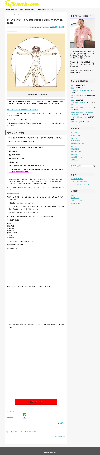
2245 (72, 88)
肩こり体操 (60, 436)
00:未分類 (74, 133)
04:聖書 (73, 146)
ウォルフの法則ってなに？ (79, 117)
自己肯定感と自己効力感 (78, 95)
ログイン (74, 195)
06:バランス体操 (58, 27)
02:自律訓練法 (75, 141)
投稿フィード (75, 198)
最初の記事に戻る (36, 401)
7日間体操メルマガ (11, 9)
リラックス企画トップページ (46, 9)
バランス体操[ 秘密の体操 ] (27, 9)
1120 (72, 100)
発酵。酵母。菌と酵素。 (78, 103)
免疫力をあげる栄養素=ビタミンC (81, 107)
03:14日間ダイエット (77, 143)
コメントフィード (76, 200)
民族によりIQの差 (76, 122)
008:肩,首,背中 (75, 135)
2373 (72, 85)
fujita (62, 423)
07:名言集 (74, 154)
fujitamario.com (52, 452)
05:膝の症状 (75, 149)
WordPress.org (75, 203)
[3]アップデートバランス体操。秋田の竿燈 (21, 431)
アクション (74, 160)
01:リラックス (75, 138)
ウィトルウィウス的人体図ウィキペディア (22, 109)
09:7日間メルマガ (76, 157)
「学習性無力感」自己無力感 (80, 90)
